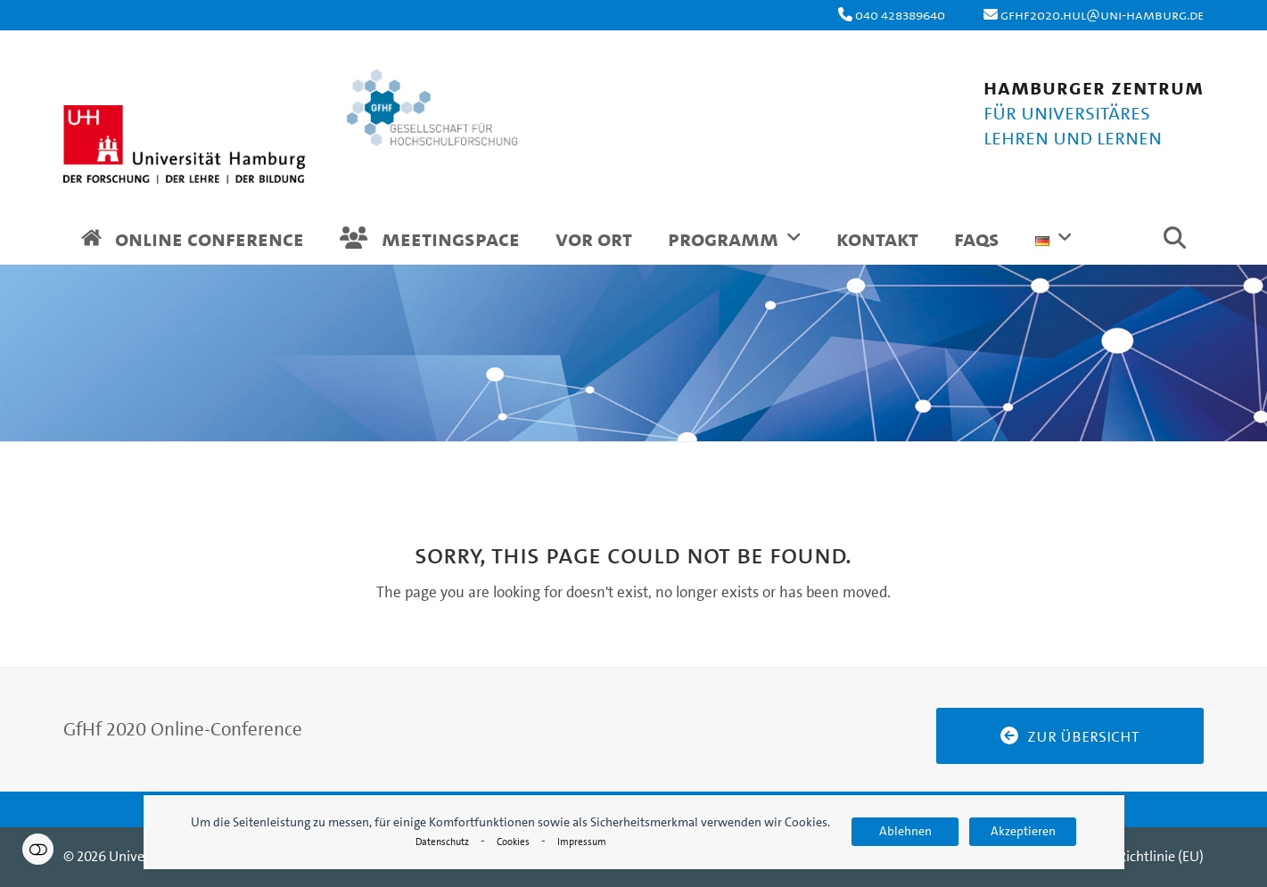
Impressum (581, 842)
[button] (1175, 241)
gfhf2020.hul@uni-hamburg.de (1102, 14)
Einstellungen (37, 849)
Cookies (513, 842)
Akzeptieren (1023, 831)
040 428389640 (900, 14)
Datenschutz (442, 842)
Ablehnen (905, 831)
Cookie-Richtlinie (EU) (1138, 856)
